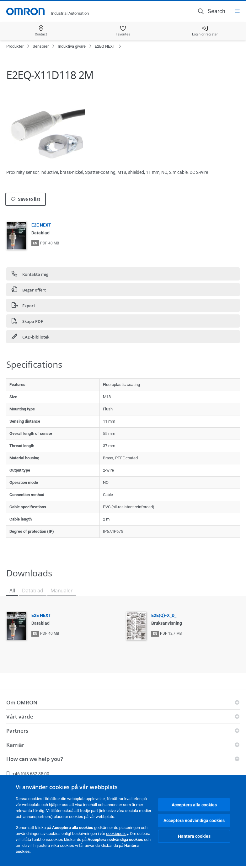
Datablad (32, 590)
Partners (17, 730)
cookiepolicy (117, 833)
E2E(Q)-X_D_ (163, 615)
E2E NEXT (41, 224)
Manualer (62, 590)
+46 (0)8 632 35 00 (27, 773)
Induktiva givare (72, 46)
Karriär (15, 744)
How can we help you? (34, 758)
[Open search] (211, 11)
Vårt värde (19, 716)
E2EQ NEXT (105, 46)
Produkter (15, 46)
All (12, 590)
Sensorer (41, 46)
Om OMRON (21, 702)
